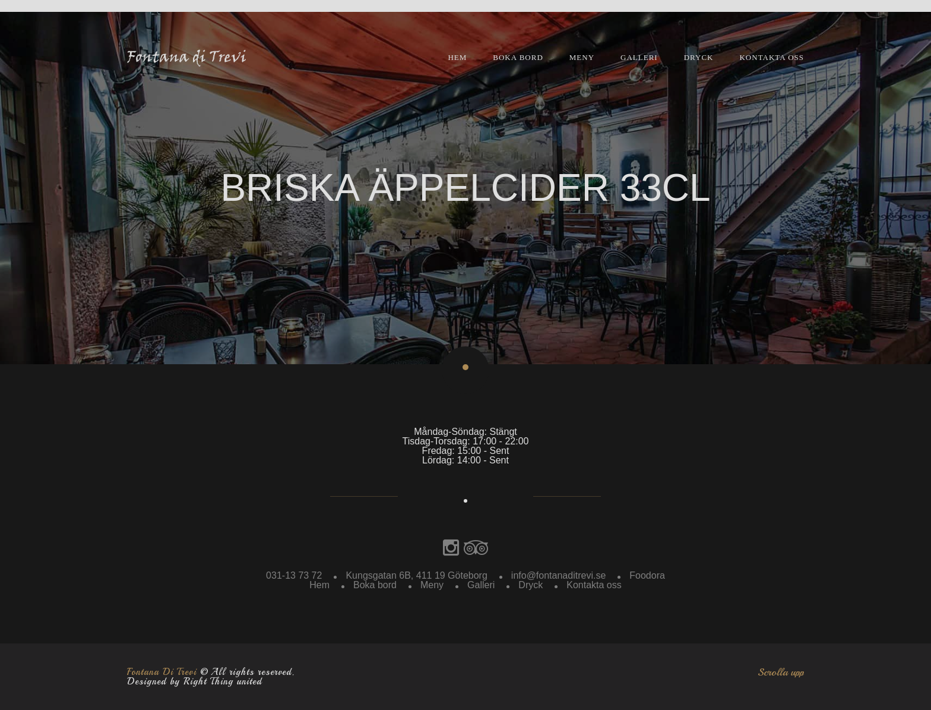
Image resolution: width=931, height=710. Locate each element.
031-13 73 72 (294, 575)
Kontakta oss (771, 57)
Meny (581, 57)
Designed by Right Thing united (194, 681)
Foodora (647, 575)
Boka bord (518, 57)
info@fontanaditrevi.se (558, 575)
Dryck (699, 57)
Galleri (639, 57)
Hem (457, 57)
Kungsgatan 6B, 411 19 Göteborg (416, 575)
